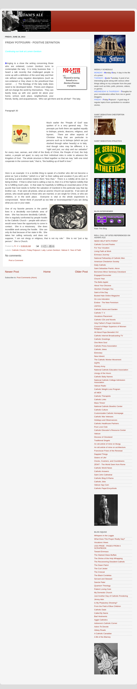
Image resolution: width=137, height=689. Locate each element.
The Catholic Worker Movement (107, 360)
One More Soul (100, 342)
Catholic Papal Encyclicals (105, 488)
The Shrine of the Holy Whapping (108, 558)
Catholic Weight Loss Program (107, 389)
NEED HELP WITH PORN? (106, 241)
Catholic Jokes (100, 349)
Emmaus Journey (101, 255)
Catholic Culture (101, 410)
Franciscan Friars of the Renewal (108, 451)
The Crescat (99, 572)
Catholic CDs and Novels (105, 320)
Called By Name (101, 613)
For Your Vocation (101, 248)
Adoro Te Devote (101, 627)
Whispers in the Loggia (104, 535)
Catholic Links (100, 399)
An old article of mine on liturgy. (107, 444)
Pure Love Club (100, 427)
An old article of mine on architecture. (110, 447)
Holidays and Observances (105, 420)
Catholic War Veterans (103, 417)
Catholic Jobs (100, 482)
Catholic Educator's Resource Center (110, 430)
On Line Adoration (102, 299)
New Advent (99, 356)
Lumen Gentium (53, 250)
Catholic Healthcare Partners (106, 423)
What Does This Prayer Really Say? (109, 539)
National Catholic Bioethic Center (108, 406)
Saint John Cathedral (103, 475)
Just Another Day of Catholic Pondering (111, 596)
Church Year (99, 279)
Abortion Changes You (103, 289)
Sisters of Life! (100, 458)
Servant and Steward (103, 579)
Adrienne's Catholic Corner (105, 623)
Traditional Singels (102, 440)
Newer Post (12, 271)
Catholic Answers (101, 471)
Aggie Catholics (101, 620)
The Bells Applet (101, 282)
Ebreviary (98, 353)
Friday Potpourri (33, 250)
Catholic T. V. (99, 313)
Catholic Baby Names (103, 377)
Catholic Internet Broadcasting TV (108, 336)
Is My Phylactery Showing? (105, 603)
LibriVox (97, 306)
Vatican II (65, 250)
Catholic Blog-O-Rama (103, 478)
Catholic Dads (100, 610)
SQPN (97, 363)
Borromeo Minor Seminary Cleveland (110, 272)
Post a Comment (16, 260)
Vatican (97, 434)
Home (47, 271)
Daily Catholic (100, 265)
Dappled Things (101, 454)
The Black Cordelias (102, 575)
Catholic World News (103, 468)
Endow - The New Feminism (106, 302)
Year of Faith (75, 250)
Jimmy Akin (99, 599)
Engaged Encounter (102, 275)
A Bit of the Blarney (102, 637)
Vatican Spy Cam (101, 485)
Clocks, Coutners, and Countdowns (109, 461)
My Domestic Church (103, 592)
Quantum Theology (102, 586)
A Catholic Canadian (103, 633)
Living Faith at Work (102, 251)
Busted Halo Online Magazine (107, 296)
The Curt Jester (100, 568)
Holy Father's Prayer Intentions (107, 323)
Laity (43, 250)
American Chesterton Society (106, 261)
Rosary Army (99, 366)
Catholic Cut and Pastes (104, 244)
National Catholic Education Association (111, 370)
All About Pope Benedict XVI (106, 332)
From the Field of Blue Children (107, 606)
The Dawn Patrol (101, 565)
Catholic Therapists (102, 396)
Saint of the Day (101, 292)
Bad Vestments (100, 616)
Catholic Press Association (105, 346)
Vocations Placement (103, 316)
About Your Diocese (102, 285)
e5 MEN (97, 393)
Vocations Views (101, 542)
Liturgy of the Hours (102, 373)
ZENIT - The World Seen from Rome (109, 464)
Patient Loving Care (102, 589)
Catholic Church (19, 250)
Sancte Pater (99, 582)
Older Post (81, 271)
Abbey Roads (100, 630)
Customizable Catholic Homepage (108, 413)
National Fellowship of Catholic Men (109, 258)
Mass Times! (99, 403)
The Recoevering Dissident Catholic (109, 562)
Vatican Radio (100, 386)
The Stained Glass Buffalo (105, 555)
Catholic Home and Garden (106, 309)
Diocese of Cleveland (103, 437)
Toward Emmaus (101, 551)
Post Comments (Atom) (27, 277)
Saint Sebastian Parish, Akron (107, 268)
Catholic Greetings (102, 339)
